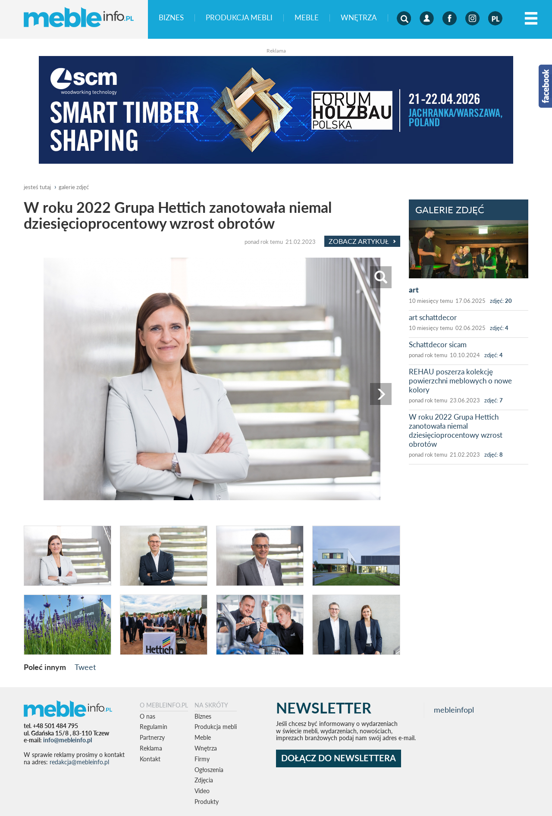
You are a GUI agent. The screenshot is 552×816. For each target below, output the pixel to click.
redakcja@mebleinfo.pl (79, 762)
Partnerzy (152, 737)
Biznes (171, 18)
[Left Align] (531, 18)
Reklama (151, 748)
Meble (307, 18)
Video (202, 790)
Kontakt (150, 759)
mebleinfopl (454, 709)
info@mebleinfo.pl (67, 740)
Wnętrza (359, 18)
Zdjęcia (203, 780)
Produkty (206, 801)
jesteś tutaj (37, 187)
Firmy (202, 759)
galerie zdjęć (74, 187)
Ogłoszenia (208, 769)
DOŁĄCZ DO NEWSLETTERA (338, 758)
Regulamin (153, 726)
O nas (147, 716)
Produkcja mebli (239, 18)
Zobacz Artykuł (362, 241)
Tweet (85, 667)
